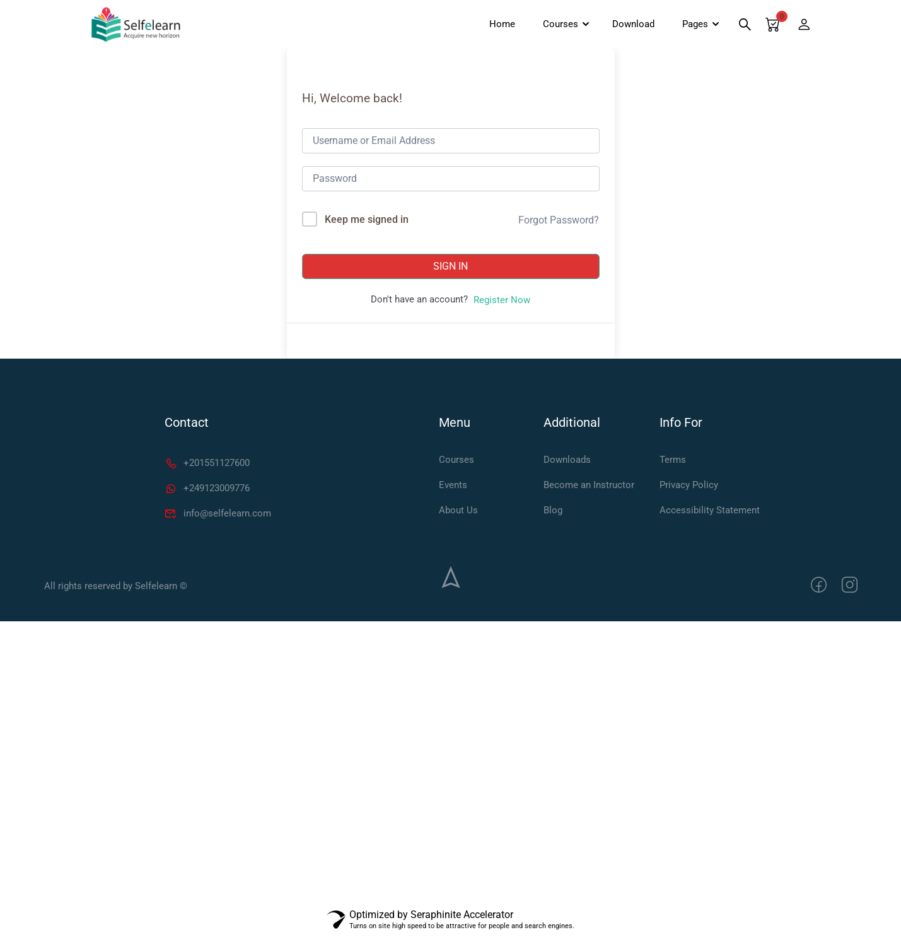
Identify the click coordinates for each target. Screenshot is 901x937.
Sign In (450, 269)
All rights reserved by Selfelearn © (115, 588)
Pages (691, 25)
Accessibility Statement (710, 512)
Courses (556, 25)
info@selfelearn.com (218, 515)
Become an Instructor (589, 486)
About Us (458, 512)
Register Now (502, 302)
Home (498, 25)
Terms (673, 461)
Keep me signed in (367, 222)
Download (629, 25)
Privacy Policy (689, 486)
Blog (553, 512)
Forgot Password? (558, 222)
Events (453, 486)
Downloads (567, 461)
